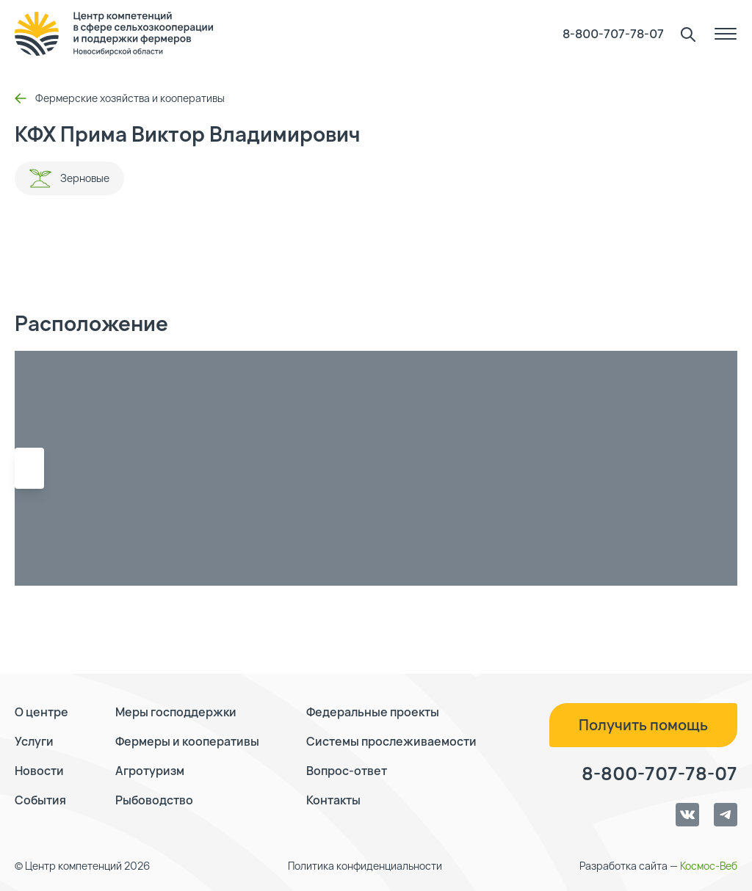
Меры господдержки (175, 712)
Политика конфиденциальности (365, 866)
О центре (41, 712)
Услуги (34, 741)
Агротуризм (149, 771)
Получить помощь (643, 725)
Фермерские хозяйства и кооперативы (120, 98)
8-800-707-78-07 (613, 34)
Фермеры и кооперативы (187, 741)
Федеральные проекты (372, 712)
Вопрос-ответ (346, 771)
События (40, 800)
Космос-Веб (708, 866)
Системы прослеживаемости (391, 741)
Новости (39, 771)
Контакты (333, 800)
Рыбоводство (154, 800)
